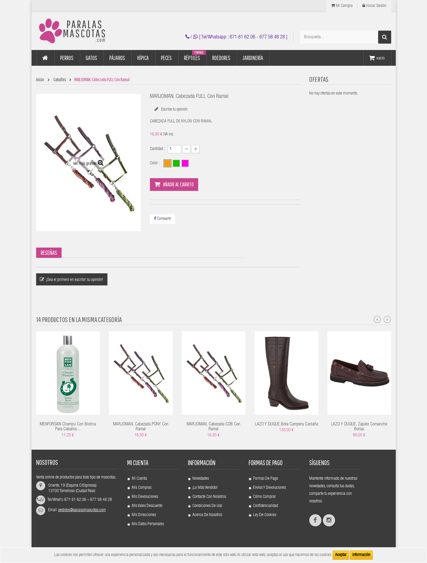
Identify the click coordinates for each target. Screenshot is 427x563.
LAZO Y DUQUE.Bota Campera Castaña (286, 424)
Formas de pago (265, 479)
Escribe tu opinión (174, 110)
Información (361, 555)
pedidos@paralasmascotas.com (82, 510)
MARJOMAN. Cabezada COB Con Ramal (213, 427)
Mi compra (342, 5)
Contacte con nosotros (209, 497)
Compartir (162, 218)
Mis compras (141, 488)
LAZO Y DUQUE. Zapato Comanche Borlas (359, 427)
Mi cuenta (137, 462)
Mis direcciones (144, 515)
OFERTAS (318, 79)
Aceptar (341, 555)
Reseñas (49, 252)
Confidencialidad (265, 506)
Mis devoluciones (145, 497)
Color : (155, 163)
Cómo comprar (264, 497)
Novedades (200, 479)
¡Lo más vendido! (205, 488)
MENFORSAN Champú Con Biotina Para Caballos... (68, 427)
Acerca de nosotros (207, 515)
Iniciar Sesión (374, 5)
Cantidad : (157, 149)
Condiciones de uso (207, 506)
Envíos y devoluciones (269, 488)
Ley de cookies (264, 515)
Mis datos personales (148, 524)
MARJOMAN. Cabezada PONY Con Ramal (140, 427)
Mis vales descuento (147, 506)
